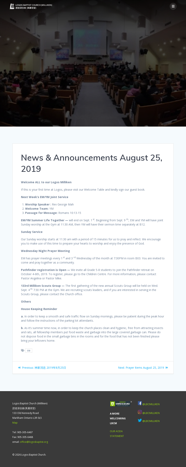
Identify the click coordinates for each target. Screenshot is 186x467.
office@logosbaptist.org (34, 442)
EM (28, 350)
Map (15, 422)
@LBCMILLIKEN (151, 404)
